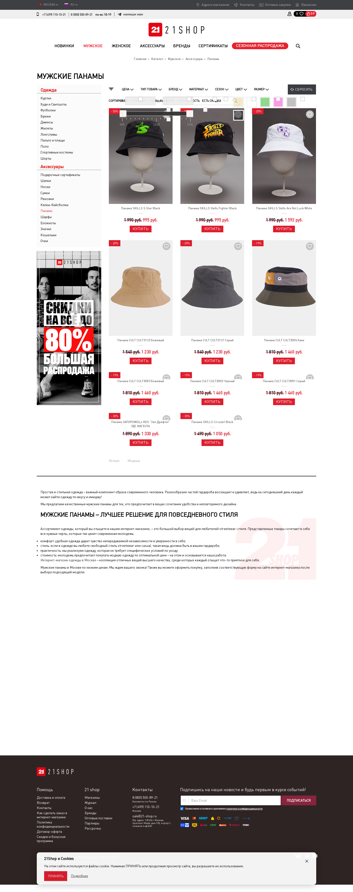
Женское (121, 46)
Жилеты (46, 128)
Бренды (181, 46)
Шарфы (46, 217)
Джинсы (46, 122)
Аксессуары (152, 46)
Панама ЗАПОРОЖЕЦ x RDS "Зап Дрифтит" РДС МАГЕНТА (140, 424)
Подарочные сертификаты (60, 175)
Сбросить (303, 89)
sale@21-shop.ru (144, 642)
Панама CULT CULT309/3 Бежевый (140, 381)
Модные (133, 461)
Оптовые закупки (278, 5)
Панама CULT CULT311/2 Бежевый (140, 340)
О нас (89, 634)
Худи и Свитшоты (53, 104)
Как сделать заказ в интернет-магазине (52, 641)
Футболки (48, 110)
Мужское (92, 46)
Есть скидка (211, 101)
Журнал (90, 629)
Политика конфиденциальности (53, 650)
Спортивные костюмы (56, 152)
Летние (114, 461)
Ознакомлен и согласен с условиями (224, 635)
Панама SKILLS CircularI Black (212, 422)
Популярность (188, 101)
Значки (45, 229)
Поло (44, 146)
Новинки (64, 46)
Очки (44, 241)
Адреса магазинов (215, 5)
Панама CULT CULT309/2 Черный (212, 381)
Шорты (45, 158)
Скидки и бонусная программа (51, 665)
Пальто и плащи (52, 140)
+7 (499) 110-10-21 (54, 14)
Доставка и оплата (51, 624)
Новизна (140, 101)
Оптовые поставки (98, 644)
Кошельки (48, 235)
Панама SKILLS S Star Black (140, 208)
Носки (45, 187)
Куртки (45, 98)
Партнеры (92, 649)
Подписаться (299, 627)
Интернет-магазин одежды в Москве (68, 560)
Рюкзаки (47, 199)
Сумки (45, 193)
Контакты (247, 5)
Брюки (45, 116)
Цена (154, 101)
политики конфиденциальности (244, 635)
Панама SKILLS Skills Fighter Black (212, 208)
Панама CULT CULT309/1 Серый (284, 381)
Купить (141, 228)
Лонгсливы (48, 134)
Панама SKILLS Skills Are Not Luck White (284, 208)
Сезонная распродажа (260, 45)
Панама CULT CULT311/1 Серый (212, 340)
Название (167, 101)
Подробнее (79, 876)
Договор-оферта (49, 658)
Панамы (46, 211)
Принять (55, 876)
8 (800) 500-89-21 (81, 14)
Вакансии (308, 5)
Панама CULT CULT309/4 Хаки (284, 340)
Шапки (45, 181)
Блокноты (48, 223)
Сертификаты (213, 46)
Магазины (92, 624)
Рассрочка (93, 655)
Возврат (43, 629)
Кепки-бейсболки (54, 205)
